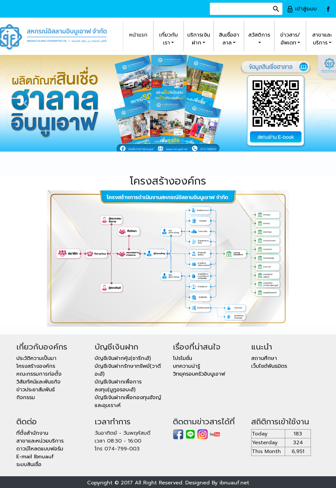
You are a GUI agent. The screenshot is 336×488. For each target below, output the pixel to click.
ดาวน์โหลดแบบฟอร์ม (39, 449)
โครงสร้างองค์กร (35, 366)
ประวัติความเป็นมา (36, 358)
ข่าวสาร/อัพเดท (290, 39)
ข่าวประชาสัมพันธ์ (35, 390)
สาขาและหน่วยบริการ (40, 441)
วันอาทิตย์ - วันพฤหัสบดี (122, 433)
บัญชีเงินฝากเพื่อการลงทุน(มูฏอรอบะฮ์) (118, 386)
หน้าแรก (138, 35)
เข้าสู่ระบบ (302, 9)
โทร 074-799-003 (117, 449)
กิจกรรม (25, 397)
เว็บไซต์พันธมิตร (269, 366)
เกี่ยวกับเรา (168, 39)
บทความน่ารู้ (186, 366)
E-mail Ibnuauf (35, 457)
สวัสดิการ (259, 35)
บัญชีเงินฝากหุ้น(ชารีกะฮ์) (123, 358)
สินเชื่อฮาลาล (229, 39)
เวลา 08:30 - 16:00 (118, 441)
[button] (25, 103)
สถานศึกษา (264, 358)
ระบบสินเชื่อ (28, 464)
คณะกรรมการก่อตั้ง (38, 374)
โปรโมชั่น (182, 358)
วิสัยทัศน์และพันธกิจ (38, 382)
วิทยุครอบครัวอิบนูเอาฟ (199, 374)
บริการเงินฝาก (198, 39)
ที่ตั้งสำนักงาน (32, 433)
